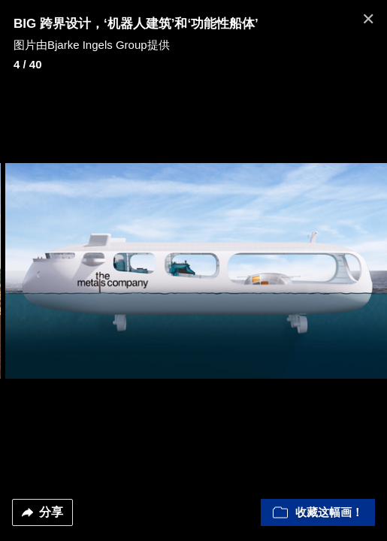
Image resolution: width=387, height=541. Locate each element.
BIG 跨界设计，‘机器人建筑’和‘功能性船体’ (136, 24)
